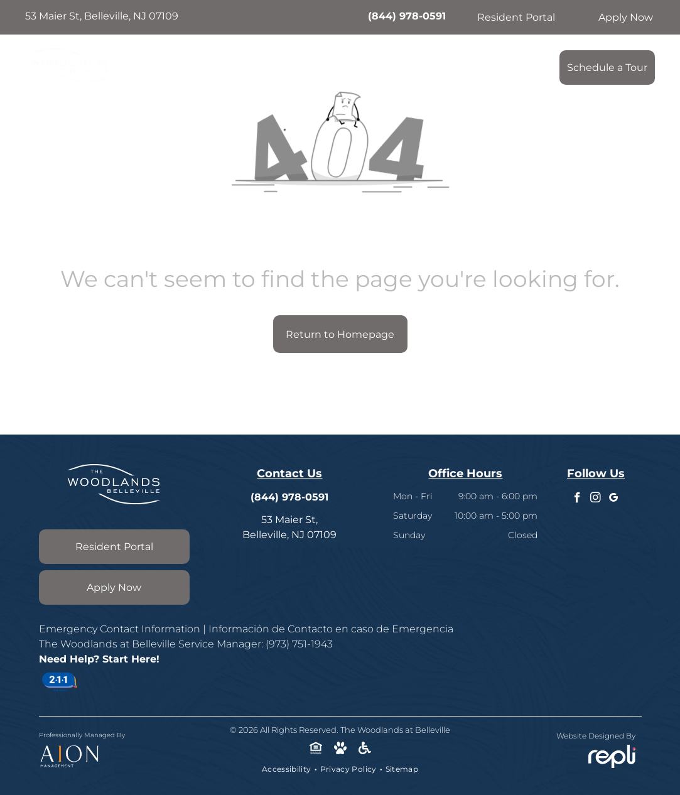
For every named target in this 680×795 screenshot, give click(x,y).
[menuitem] (193, 64)
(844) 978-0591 (407, 16)
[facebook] (577, 499)
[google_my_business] (614, 499)
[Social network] (315, 749)
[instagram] (595, 499)
